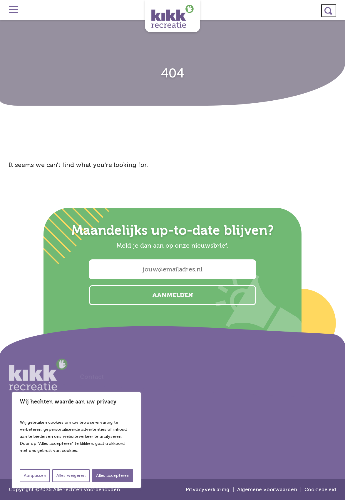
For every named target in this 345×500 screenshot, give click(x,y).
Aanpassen (35, 475)
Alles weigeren (71, 475)
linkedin (338, 242)
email (338, 273)
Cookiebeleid (320, 489)
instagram (338, 226)
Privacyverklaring (208, 489)
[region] (76, 440)
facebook (338, 258)
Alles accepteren (112, 475)
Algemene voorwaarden (267, 489)
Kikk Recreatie (172, 16)
